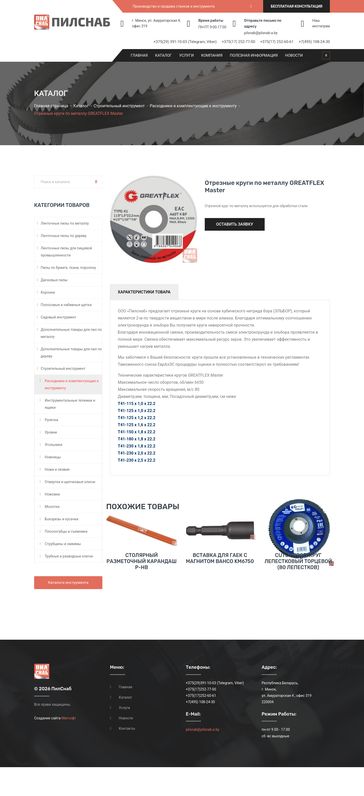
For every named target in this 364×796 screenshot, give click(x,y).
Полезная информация (254, 55)
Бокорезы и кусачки (61, 519)
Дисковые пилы (54, 280)
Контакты (127, 757)
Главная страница (51, 105)
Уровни (51, 432)
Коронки (48, 292)
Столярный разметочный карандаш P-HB (141, 601)
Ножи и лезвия (57, 469)
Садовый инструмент (58, 317)
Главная (139, 55)
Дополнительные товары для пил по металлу (71, 333)
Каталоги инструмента (68, 582)
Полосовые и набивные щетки (66, 305)
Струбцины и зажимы (63, 544)
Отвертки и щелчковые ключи (70, 482)
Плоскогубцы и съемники (66, 531)
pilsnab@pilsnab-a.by (261, 33)
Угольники (53, 445)
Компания (211, 55)
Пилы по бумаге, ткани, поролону (68, 268)
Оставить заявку (234, 224)
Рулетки (51, 420)
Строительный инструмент (119, 105)
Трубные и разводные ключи (69, 556)
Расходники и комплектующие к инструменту (193, 105)
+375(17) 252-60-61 (276, 41)
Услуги (186, 55)
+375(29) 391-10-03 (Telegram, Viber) (185, 41)
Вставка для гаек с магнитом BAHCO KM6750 (220, 598)
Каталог (163, 55)
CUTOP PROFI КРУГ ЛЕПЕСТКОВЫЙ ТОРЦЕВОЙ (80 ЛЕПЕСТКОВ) (298, 601)
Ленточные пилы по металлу (65, 223)
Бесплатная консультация (296, 6)
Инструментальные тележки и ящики (70, 404)
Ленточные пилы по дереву (63, 236)
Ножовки (52, 494)
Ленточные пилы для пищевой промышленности (66, 251)
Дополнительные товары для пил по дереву (71, 352)
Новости (294, 55)
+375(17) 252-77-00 (238, 41)
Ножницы (53, 457)
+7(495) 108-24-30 (314, 41)
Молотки (52, 507)
